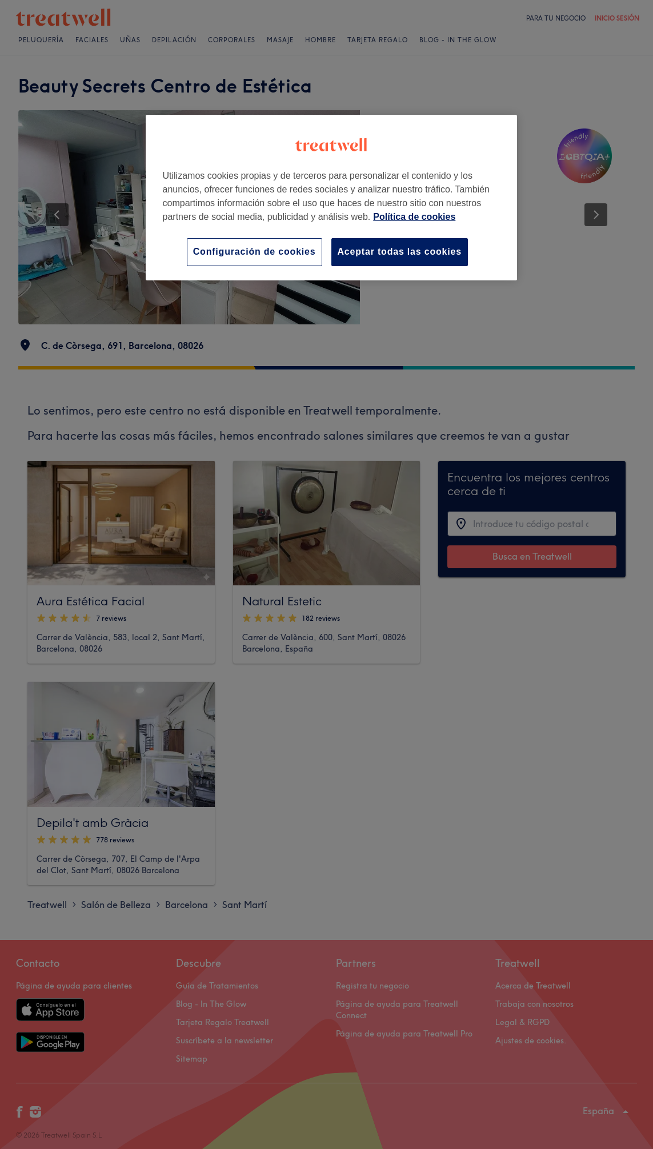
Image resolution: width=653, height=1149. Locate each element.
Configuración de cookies (254, 251)
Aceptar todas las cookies (400, 251)
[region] (331, 197)
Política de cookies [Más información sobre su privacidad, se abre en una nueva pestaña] (414, 217)
